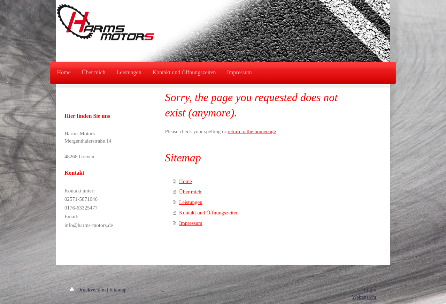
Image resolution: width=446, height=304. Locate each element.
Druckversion (88, 289)
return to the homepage (252, 131)
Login (370, 289)
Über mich (190, 192)
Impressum (190, 223)
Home (185, 181)
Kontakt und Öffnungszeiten (209, 212)
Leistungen (190, 202)
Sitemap (117, 289)
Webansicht (364, 297)
